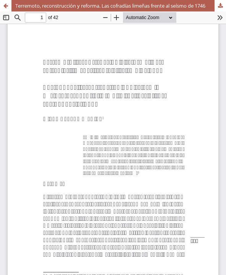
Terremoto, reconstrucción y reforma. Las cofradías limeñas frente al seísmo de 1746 (110, 5)
